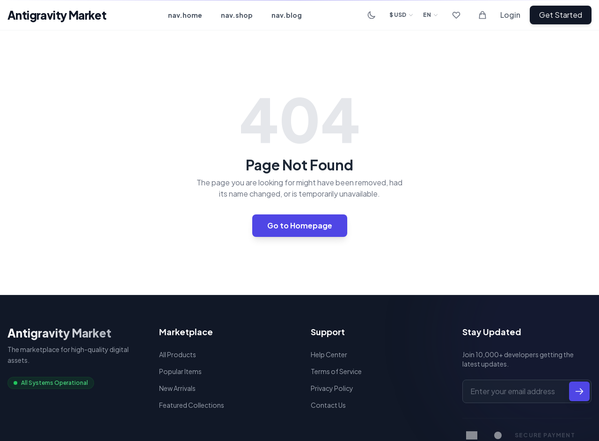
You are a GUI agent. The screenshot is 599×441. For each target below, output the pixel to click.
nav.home (185, 15)
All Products (177, 354)
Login (510, 15)
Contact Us (328, 405)
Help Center (329, 354)
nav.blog (286, 15)
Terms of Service (336, 371)
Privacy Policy (332, 388)
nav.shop (237, 15)
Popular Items (180, 371)
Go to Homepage (299, 225)
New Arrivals (177, 388)
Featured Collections (191, 405)
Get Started (560, 15)
